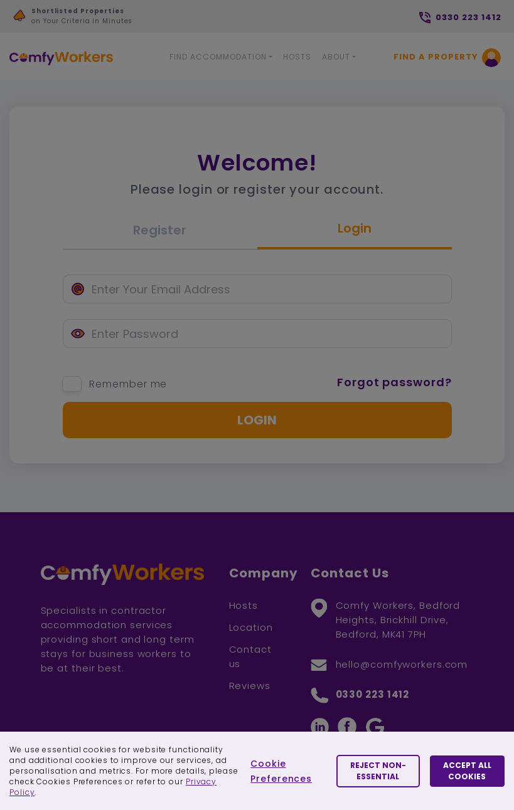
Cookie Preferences (281, 771)
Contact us (250, 656)
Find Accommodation (218, 56)
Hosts (297, 56)
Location (251, 627)
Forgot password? (394, 382)
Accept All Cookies (467, 771)
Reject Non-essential (378, 771)
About (336, 56)
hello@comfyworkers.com (402, 664)
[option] (136, 19)
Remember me (128, 384)
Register (159, 230)
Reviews (249, 685)
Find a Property (436, 57)
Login (355, 228)
